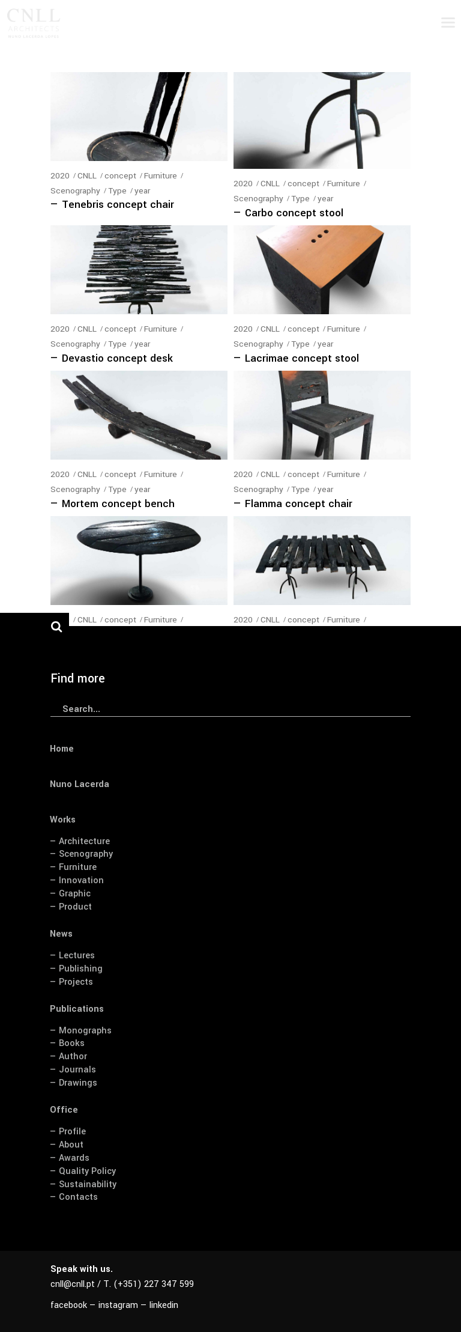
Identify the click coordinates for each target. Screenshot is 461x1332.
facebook (68, 1305)
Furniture (160, 175)
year (142, 190)
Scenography (75, 190)
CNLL (87, 175)
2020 (60, 175)
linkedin (163, 1305)
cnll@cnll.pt (72, 1284)
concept (120, 175)
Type (117, 190)
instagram (118, 1305)
